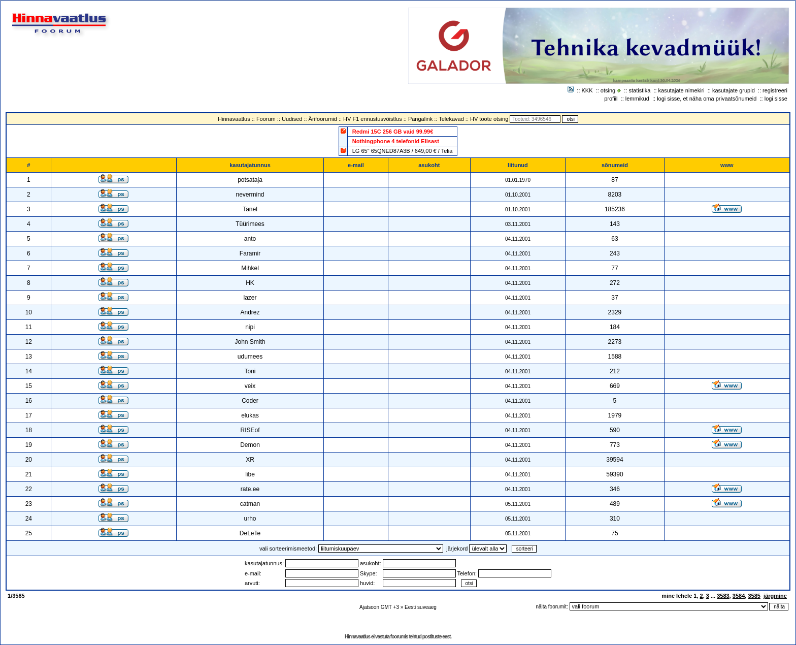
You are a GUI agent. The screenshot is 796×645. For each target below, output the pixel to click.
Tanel (250, 209)
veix (250, 386)
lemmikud (637, 98)
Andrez (249, 312)
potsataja (250, 179)
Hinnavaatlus (234, 119)
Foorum (266, 119)
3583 (723, 596)
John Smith (250, 341)
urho (250, 518)
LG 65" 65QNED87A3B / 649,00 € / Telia (402, 151)
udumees (250, 356)
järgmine (775, 596)
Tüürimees (250, 224)
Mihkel (250, 268)
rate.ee (250, 489)
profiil (610, 98)
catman (250, 503)
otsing (608, 90)
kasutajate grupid (733, 90)
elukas (250, 415)
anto (250, 238)
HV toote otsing (489, 119)
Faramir (250, 253)
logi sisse (776, 98)
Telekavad (451, 119)
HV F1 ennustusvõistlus (372, 119)
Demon (250, 444)
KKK (587, 90)
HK (250, 282)
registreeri (774, 90)
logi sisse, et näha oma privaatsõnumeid (706, 98)
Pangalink (420, 119)
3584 (739, 596)
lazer (249, 297)
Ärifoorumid (323, 119)
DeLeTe (250, 533)
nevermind (250, 194)
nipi (250, 327)
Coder (250, 400)
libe (250, 474)
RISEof (249, 430)
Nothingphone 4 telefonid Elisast (395, 141)
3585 (754, 596)
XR (250, 459)
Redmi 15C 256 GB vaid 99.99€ (393, 131)
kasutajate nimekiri (681, 90)
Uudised (292, 119)
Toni (249, 371)
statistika (640, 90)
